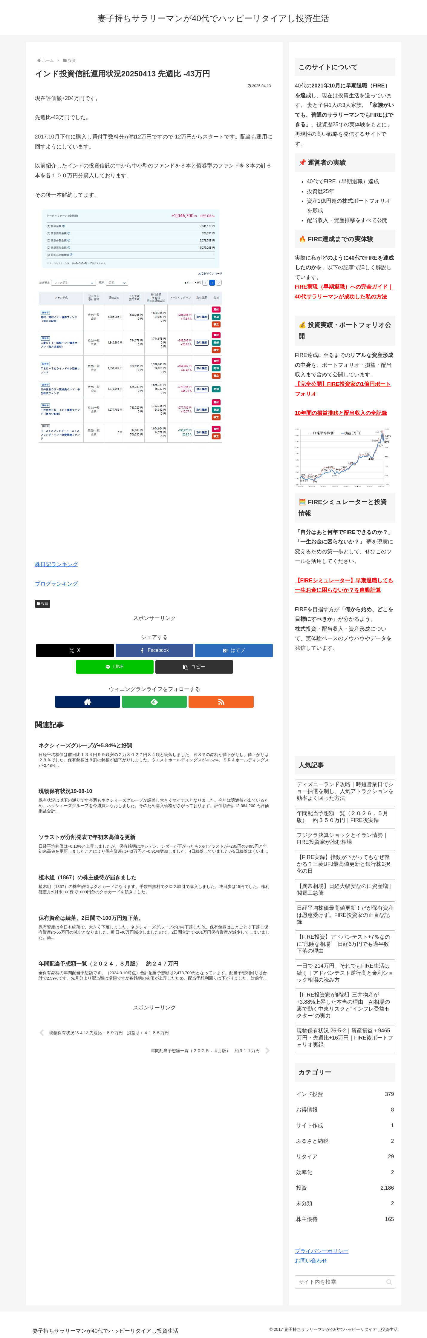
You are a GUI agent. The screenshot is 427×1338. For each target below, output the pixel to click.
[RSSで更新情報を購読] (168, 702)
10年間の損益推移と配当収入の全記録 (341, 413)
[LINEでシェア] (115, 667)
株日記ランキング (56, 564)
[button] (194, 667)
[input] (345, 1282)
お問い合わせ (311, 1261)
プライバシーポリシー (322, 1251)
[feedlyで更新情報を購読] (154, 702)
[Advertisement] (154, 508)
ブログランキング (56, 584)
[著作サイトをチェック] (141, 702)
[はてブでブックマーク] (234, 650)
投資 (43, 603)
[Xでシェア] (75, 650)
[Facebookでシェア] (154, 650)
